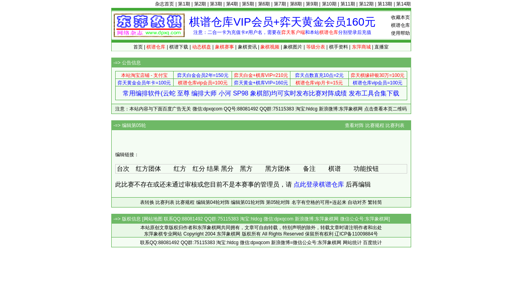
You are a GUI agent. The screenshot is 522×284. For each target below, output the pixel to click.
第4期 (232, 4)
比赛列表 (394, 125)
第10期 (329, 4)
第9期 (312, 4)
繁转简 (375, 202)
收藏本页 (400, 17)
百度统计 (372, 242)
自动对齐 (357, 202)
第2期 (200, 4)
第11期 (348, 4)
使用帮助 (400, 33)
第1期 (184, 4)
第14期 (403, 4)
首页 (138, 47)
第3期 (216, 4)
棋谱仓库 (400, 25)
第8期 (296, 4)
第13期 (385, 4)
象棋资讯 (247, 47)
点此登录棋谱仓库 (319, 184)
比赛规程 (374, 125)
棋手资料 (338, 47)
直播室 (381, 47)
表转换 (147, 202)
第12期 (366, 4)
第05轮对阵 (278, 202)
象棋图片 (292, 47)
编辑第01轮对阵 (247, 202)
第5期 (248, 4)
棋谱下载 (178, 47)
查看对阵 (354, 125)
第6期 (264, 4)
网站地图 (153, 219)
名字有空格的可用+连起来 (319, 202)
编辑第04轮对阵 (213, 202)
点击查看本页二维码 (385, 109)
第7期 (280, 4)
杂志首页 (164, 4)
